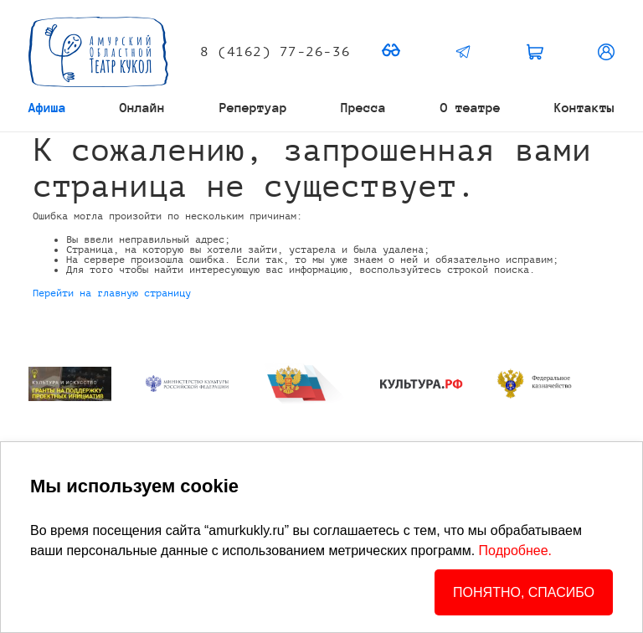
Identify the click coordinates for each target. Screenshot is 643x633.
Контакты (584, 107)
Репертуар (253, 107)
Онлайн (142, 107)
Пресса (363, 107)
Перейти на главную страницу (112, 293)
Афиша (47, 107)
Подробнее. (515, 550)
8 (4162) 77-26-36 (275, 51)
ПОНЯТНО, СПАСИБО (523, 592)
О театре (470, 107)
